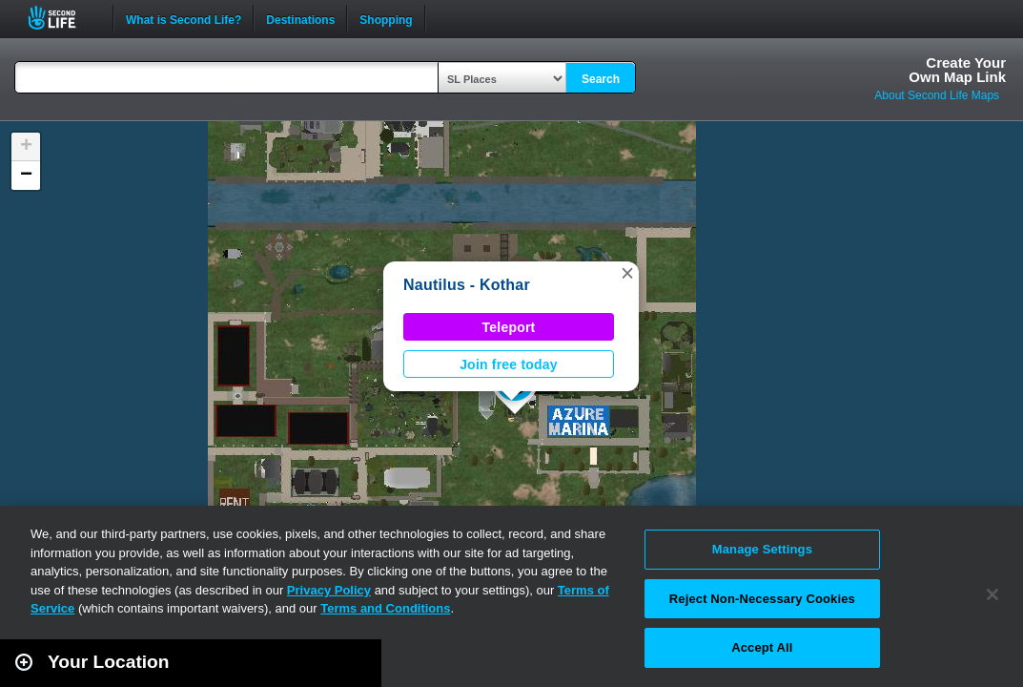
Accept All (761, 647)
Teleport (509, 327)
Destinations (300, 18)
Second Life (62, 18)
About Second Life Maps (936, 95)
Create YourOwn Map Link (957, 69)
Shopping (385, 18)
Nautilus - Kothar (466, 285)
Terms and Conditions (385, 608)
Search (601, 79)
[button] (627, 272)
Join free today (509, 364)
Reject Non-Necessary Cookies (762, 599)
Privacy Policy (329, 590)
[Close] (992, 594)
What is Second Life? (183, 18)
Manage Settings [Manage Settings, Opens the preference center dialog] (762, 549)
